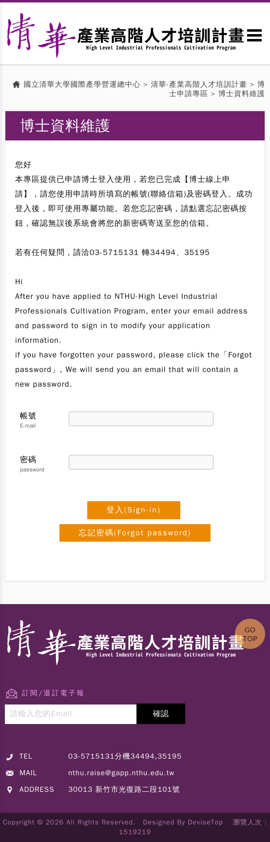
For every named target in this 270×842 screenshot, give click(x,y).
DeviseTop (205, 822)
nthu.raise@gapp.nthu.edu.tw (121, 772)
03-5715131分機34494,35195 (125, 756)
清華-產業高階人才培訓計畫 (199, 84)
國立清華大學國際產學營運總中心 (82, 84)
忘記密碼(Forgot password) (135, 533)
